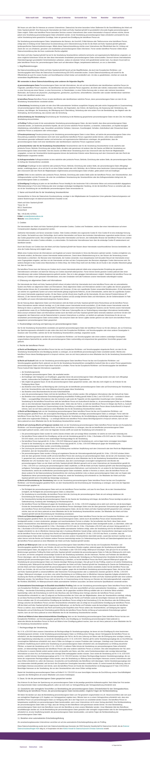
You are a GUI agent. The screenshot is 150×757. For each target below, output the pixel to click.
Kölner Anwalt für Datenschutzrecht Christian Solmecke (83, 728)
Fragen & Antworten (63, 18)
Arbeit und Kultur (118, 18)
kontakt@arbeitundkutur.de (33, 216)
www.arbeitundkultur (32, 219)
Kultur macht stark (32, 18)
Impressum (23, 747)
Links (41, 747)
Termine (94, 18)
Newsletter (104, 18)
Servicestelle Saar (81, 18)
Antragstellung (48, 18)
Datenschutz (33, 747)
